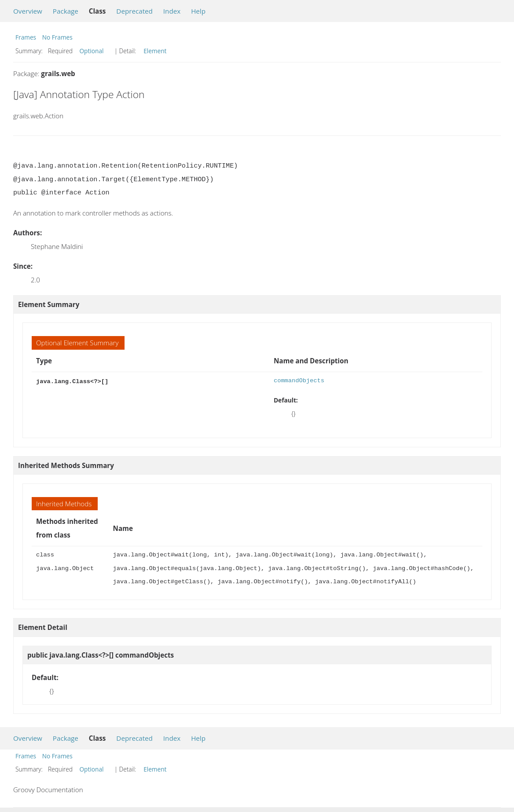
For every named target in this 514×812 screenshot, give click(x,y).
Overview (27, 11)
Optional (91, 51)
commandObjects (299, 381)
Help (198, 11)
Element (154, 51)
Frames (25, 37)
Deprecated (134, 11)
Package (65, 11)
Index (171, 11)
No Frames (57, 37)
